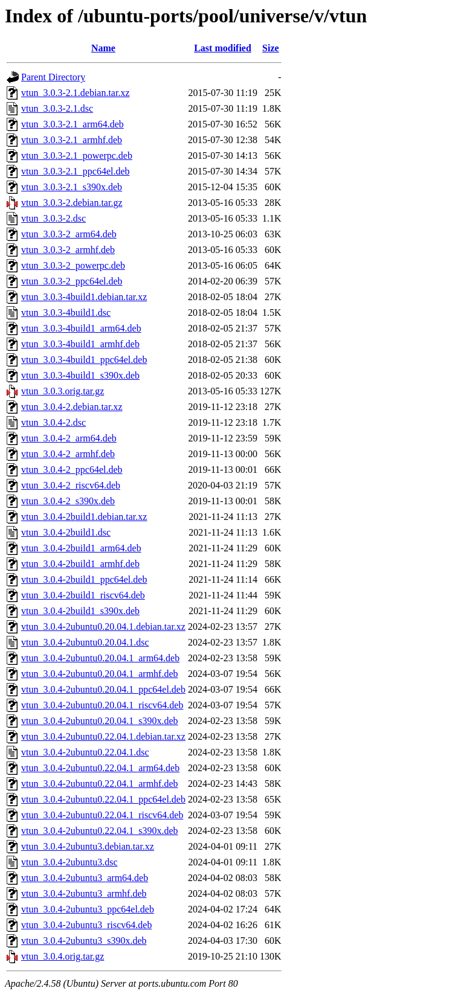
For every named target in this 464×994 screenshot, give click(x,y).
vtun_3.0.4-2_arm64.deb (69, 438)
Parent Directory (53, 77)
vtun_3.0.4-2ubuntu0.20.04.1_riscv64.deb (102, 705)
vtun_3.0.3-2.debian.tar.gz (72, 202)
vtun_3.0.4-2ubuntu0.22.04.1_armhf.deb (99, 783)
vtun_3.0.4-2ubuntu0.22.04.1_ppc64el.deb (103, 799)
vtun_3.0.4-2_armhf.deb (68, 454)
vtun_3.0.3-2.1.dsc (57, 108)
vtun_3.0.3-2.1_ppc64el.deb (75, 171)
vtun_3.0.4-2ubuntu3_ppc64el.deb (87, 909)
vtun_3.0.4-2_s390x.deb (68, 501)
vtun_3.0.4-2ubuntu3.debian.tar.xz (87, 846)
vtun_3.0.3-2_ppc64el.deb (72, 281)
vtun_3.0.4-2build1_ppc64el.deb (84, 579)
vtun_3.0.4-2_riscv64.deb (70, 485)
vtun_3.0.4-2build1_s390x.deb (80, 611)
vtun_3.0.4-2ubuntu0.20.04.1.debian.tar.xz (103, 626)
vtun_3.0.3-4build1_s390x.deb (80, 375)
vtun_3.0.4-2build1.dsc (66, 532)
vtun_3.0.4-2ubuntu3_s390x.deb (84, 940)
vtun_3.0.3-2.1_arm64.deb (72, 124)
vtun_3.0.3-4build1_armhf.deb (80, 344)
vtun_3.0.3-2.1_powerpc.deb (76, 155)
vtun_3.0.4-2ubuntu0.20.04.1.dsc (85, 642)
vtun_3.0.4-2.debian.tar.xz (72, 407)
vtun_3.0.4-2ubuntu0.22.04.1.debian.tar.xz (103, 736)
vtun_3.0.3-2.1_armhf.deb (71, 140)
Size (270, 48)
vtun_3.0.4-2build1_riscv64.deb (83, 595)
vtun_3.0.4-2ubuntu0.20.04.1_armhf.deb (99, 674)
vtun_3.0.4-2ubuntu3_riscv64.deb (86, 925)
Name (103, 48)
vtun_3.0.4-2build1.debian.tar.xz (84, 516)
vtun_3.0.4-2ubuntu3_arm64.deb (84, 878)
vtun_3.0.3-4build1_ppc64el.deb (84, 359)
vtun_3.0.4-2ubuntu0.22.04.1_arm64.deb (100, 768)
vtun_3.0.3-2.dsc (53, 218)
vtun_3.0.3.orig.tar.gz (62, 391)
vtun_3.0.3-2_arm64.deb (69, 234)
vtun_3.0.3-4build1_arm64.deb (81, 328)
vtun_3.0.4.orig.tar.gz (62, 956)
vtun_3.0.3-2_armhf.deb (68, 250)
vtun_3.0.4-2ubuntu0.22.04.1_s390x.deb (99, 831)
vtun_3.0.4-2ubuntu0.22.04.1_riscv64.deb (102, 815)
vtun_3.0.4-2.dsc (53, 422)
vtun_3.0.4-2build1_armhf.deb (80, 564)
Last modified (222, 48)
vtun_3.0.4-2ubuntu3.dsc (69, 862)
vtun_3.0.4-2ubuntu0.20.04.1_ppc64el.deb (103, 689)
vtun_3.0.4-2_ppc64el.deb (72, 469)
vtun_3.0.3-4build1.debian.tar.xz (84, 297)
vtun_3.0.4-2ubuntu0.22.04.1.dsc (85, 752)
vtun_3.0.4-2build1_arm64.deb (81, 548)
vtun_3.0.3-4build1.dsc (66, 312)
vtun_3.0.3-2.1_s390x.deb (71, 187)
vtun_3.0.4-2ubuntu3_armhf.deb (84, 893)
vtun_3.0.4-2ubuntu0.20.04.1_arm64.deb (100, 658)
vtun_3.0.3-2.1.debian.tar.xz (75, 93)
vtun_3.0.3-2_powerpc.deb (73, 265)
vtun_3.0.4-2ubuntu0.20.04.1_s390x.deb (99, 721)
